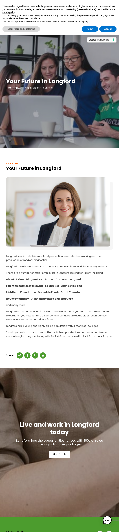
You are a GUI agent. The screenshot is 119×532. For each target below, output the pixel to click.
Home (9, 88)
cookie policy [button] (8, 12)
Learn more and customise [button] (21, 29)
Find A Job (59, 454)
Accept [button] (108, 29)
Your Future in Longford (40, 88)
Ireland (19, 88)
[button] (109, 522)
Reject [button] (90, 29)
